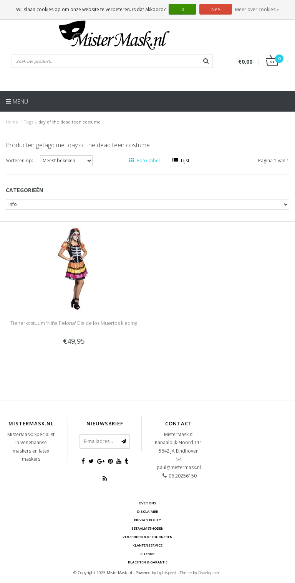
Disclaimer (147, 511)
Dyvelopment (210, 572)
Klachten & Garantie (147, 562)
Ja (182, 9)
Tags (28, 122)
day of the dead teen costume (69, 122)
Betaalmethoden (147, 528)
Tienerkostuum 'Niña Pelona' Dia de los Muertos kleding (73, 322)
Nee (215, 9)
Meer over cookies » (257, 9)
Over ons (147, 503)
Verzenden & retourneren (147, 536)
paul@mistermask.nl (179, 467)
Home (12, 122)
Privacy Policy (147, 519)
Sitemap (147, 553)
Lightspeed (166, 572)
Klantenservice (147, 545)
